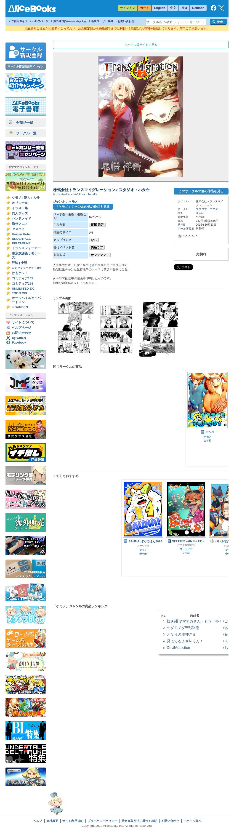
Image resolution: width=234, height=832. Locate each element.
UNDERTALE (21, 238)
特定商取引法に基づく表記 (139, 821)
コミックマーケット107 (26, 267)
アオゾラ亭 (143, 545)
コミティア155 (22, 278)
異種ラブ (97, 247)
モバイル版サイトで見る (141, 44)
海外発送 (70, 21)
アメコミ (18, 229)
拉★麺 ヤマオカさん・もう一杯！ (195, 621)
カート (144, 8)
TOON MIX (19, 293)
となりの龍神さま (181, 634)
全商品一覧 (21, 123)
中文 (173, 8)
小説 (24, 262)
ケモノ (16, 197)
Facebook (19, 342)
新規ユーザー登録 (102, 21)
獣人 (27, 197)
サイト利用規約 (72, 821)
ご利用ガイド (19, 21)
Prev (128, 527)
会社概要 (52, 821)
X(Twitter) (19, 338)
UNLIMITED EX (23, 288)
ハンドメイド (21, 218)
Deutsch (198, 8)
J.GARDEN (20, 307)
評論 (15, 262)
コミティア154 (22, 283)
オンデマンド (100, 255)
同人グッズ (20, 213)
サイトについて (23, 322)
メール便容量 (186, 228)
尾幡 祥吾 (97, 225)
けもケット (20, 273)
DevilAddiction (178, 647)
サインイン (127, 8)
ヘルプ (37, 821)
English (159, 8)
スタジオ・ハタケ (207, 209)
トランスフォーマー (26, 248)
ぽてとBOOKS (186, 545)
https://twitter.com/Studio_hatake (75, 194)
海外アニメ (20, 224)
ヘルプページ (40, 21)
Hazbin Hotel (21, 234)
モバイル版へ (192, 821)
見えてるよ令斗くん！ (185, 641)
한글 (184, 8)
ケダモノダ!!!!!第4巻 (183, 628)
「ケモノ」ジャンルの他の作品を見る (82, 206)
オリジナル (20, 203)
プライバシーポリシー (102, 821)
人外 (36, 197)
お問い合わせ (126, 21)
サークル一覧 (23, 133)
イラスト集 (20, 208)
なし (94, 240)
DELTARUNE (21, 243)
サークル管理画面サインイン (25, 66)
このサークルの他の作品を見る (201, 191)
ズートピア (186, 549)
